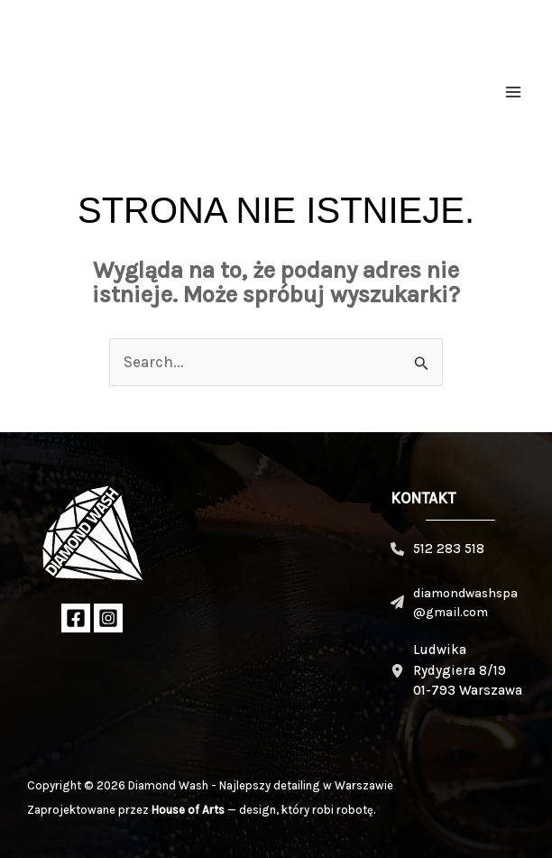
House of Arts (188, 809)
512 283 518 (448, 548)
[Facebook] (75, 618)
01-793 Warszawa (467, 690)
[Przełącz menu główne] (514, 92)
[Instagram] (108, 618)
